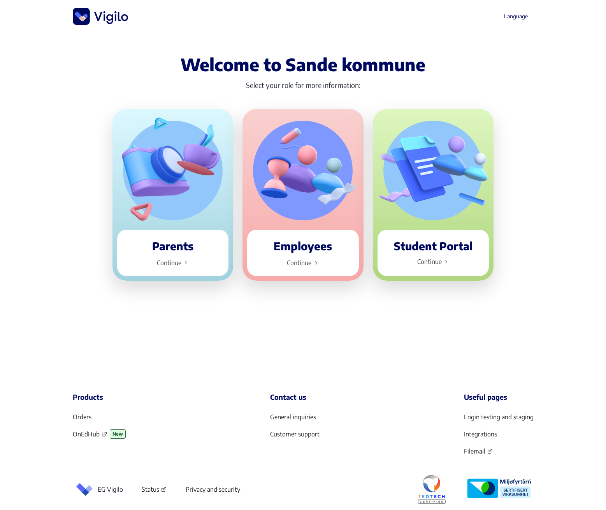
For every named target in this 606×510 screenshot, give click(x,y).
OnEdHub (90, 436)
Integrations (480, 434)
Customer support (295, 434)
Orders (82, 417)
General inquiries (293, 417)
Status (154, 490)
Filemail (478, 453)
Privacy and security (213, 489)
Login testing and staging (499, 417)
